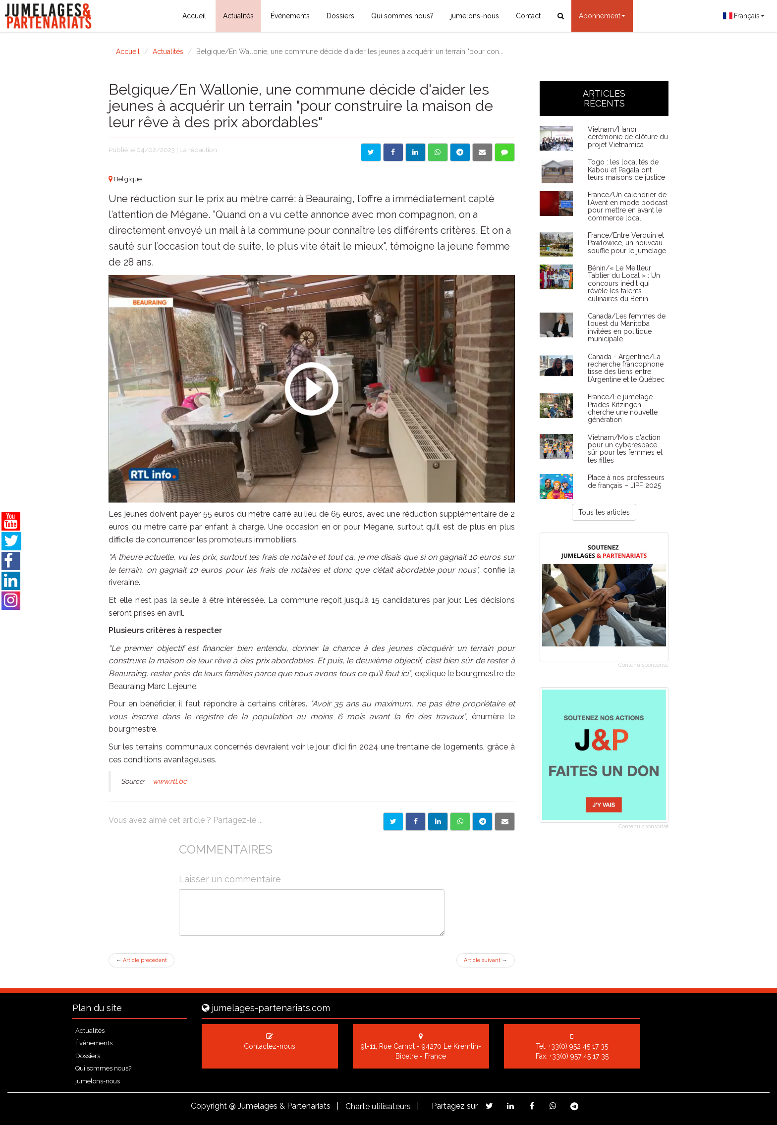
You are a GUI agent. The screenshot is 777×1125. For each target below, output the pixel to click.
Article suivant (485, 960)
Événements (290, 16)
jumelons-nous (474, 16)
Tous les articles (604, 512)
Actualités (238, 16)
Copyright (209, 1106)
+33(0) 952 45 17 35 (578, 1046)
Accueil (194, 16)
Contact (528, 16)
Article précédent (141, 960)
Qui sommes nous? (402, 16)
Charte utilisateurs (378, 1106)
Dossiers (340, 16)
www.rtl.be (170, 781)
